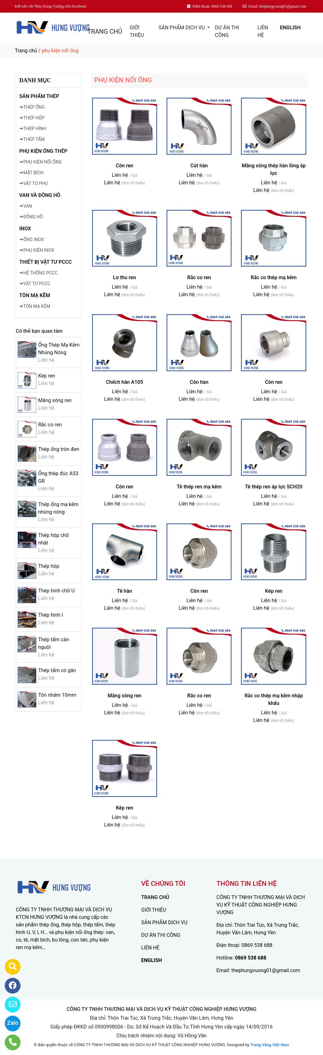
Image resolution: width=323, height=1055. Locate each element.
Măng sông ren (55, 400)
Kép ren (46, 376)
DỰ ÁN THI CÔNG (227, 31)
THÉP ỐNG (34, 107)
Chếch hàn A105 (124, 382)
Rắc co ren (50, 425)
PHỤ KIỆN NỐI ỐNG (42, 161)
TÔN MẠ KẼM (34, 295)
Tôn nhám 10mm (57, 695)
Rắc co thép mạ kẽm (274, 277)
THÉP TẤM (34, 139)
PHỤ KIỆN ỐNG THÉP (43, 151)
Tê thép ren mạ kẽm (199, 487)
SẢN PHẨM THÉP (39, 96)
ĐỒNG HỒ (33, 216)
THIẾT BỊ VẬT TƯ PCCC (45, 262)
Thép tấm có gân (57, 670)
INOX (25, 229)
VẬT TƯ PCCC (36, 283)
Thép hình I (50, 615)
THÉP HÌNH (34, 128)
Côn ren (124, 166)
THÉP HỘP (33, 117)
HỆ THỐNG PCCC (40, 272)
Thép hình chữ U (56, 591)
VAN (27, 206)
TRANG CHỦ (104, 31)
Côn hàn (199, 382)
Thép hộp (48, 566)
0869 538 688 (257, 945)
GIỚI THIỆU (137, 31)
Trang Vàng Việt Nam (269, 1044)
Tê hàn (124, 591)
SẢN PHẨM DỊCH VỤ (182, 28)
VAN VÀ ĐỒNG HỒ (40, 195)
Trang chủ (26, 51)
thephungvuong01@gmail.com (265, 970)
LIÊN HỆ (262, 31)
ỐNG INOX (33, 239)
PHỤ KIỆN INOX (38, 250)
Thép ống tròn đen (58, 449)
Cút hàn (199, 166)
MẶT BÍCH (33, 172)
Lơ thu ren (124, 277)
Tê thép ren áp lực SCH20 (273, 487)
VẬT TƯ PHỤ (35, 183)
